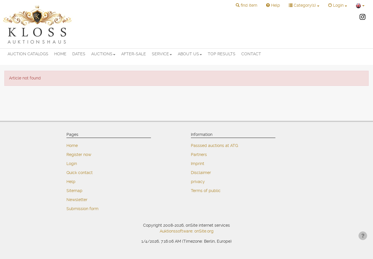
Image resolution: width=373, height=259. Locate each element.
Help (70, 181)
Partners (199, 154)
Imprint (197, 163)
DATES (78, 54)
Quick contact (79, 172)
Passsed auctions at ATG (214, 145)
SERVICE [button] (162, 54)
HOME (60, 54)
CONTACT (251, 54)
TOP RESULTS (221, 54)
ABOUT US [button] (190, 54)
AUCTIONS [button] (103, 54)
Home (72, 145)
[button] (246, 5)
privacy (198, 181)
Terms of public (206, 190)
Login (71, 163)
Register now (78, 154)
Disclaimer (201, 172)
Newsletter (76, 199)
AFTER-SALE (133, 54)
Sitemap (74, 190)
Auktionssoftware (176, 231)
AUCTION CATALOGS (28, 54)
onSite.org (204, 231)
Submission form (82, 208)
